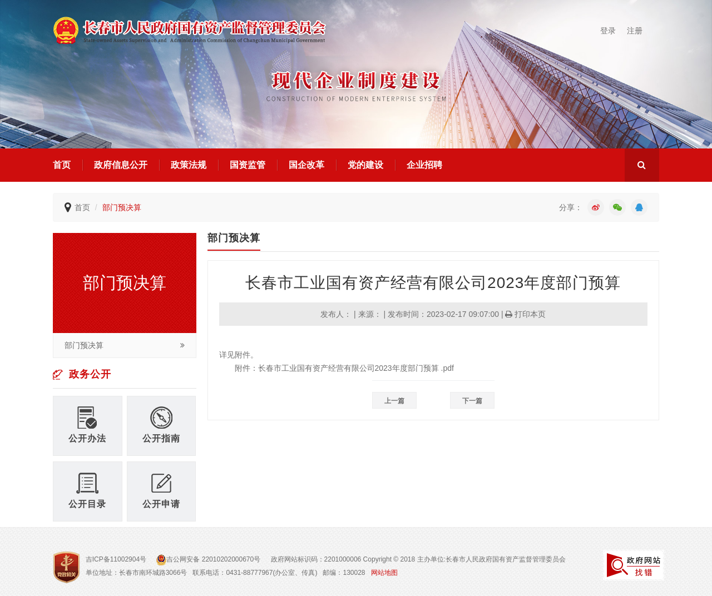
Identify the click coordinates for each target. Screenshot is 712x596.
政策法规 (188, 165)
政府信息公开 (120, 165)
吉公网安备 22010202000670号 (209, 559)
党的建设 (365, 165)
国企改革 (306, 165)
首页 (62, 165)
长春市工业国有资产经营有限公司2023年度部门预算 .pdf (356, 368)
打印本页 (525, 314)
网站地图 (384, 573)
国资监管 (247, 165)
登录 (608, 30)
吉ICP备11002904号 (116, 559)
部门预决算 (121, 207)
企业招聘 (424, 165)
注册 (634, 30)
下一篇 (472, 401)
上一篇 (394, 401)
